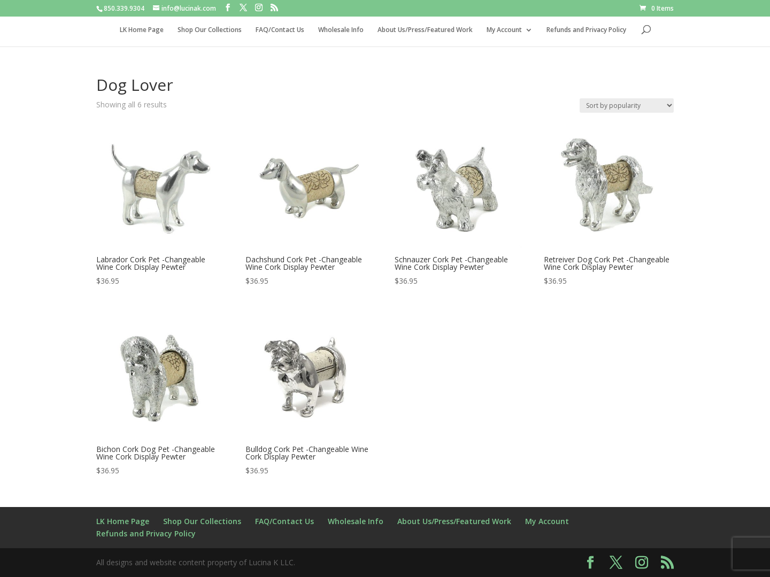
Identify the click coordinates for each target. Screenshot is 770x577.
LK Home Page (142, 30)
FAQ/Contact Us (280, 30)
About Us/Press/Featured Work (425, 30)
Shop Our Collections (210, 30)
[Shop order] (627, 105)
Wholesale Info (341, 30)
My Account (504, 30)
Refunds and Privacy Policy (586, 30)
